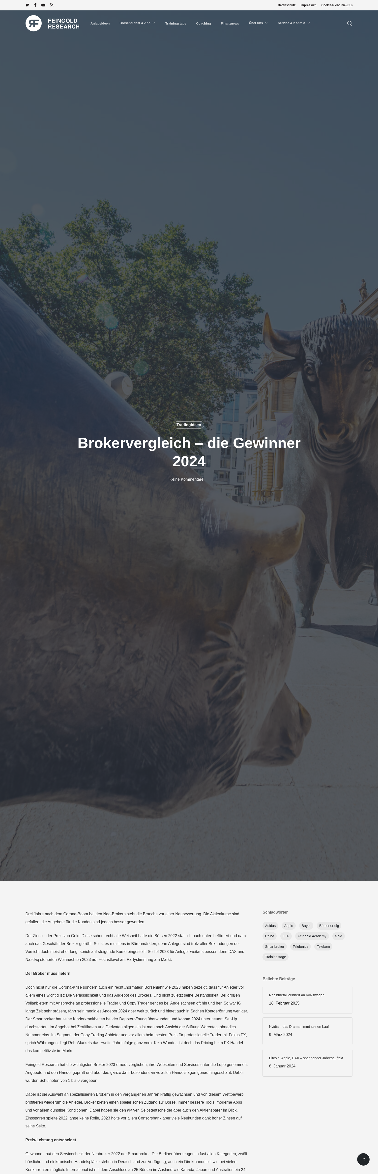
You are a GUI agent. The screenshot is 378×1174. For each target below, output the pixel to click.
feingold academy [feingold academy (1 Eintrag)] (312, 936)
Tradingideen (188, 425)
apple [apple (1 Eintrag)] (288, 926)
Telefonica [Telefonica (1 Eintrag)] (300, 947)
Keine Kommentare (187, 479)
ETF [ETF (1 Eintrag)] (286, 936)
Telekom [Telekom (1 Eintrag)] (323, 947)
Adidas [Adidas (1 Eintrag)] (270, 926)
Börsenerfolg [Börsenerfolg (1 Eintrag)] (329, 926)
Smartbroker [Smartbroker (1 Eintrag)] (274, 947)
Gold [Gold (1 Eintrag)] (338, 936)
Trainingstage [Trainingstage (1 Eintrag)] (275, 957)
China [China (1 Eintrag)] (269, 936)
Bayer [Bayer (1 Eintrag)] (306, 926)
